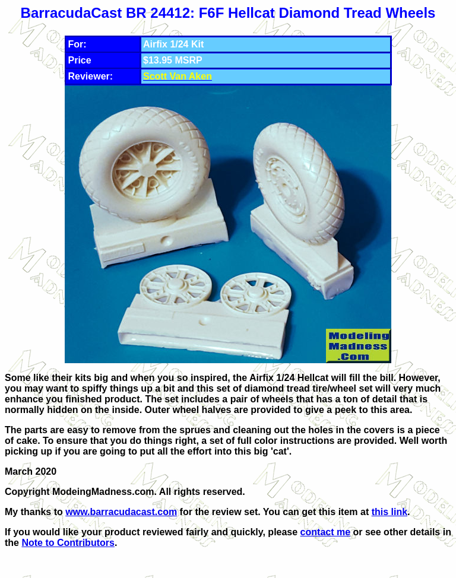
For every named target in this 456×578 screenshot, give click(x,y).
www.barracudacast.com (121, 512)
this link (389, 512)
